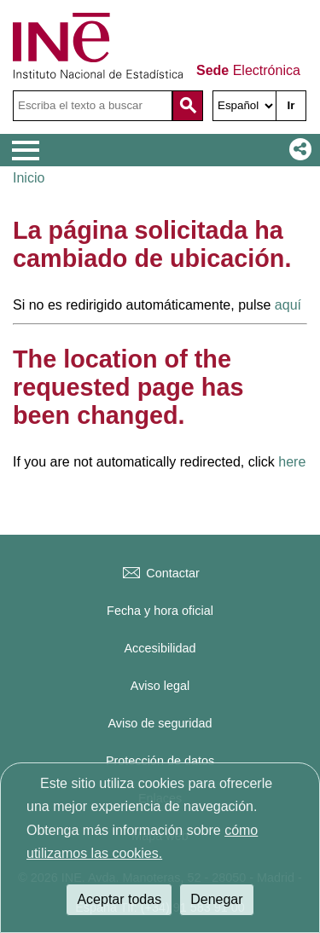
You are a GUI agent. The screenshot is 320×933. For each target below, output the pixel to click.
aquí (288, 305)
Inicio (28, 178)
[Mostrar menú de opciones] (25, 151)
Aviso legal (160, 686)
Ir (291, 105)
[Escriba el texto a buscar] (92, 105)
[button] (296, 150)
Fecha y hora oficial (160, 610)
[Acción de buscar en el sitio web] (187, 105)
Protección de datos (160, 761)
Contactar (159, 573)
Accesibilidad (160, 648)
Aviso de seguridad (160, 723)
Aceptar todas (119, 899)
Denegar (216, 899)
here (291, 462)
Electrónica (248, 71)
